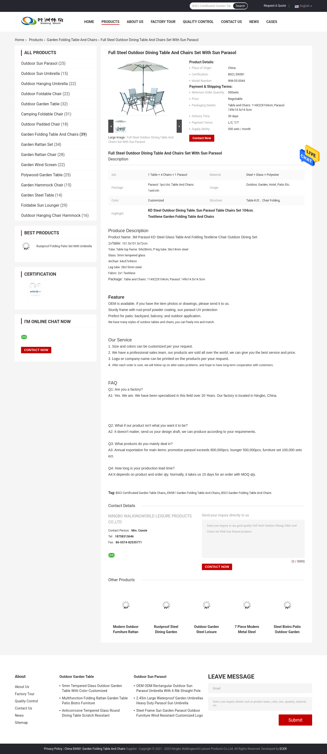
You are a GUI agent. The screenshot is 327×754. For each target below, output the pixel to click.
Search (240, 6)
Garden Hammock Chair (42, 185)
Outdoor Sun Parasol (39, 63)
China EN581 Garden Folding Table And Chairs (94, 749)
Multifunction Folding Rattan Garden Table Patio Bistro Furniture (95, 700)
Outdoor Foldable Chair (41, 93)
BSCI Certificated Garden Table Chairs (140, 493)
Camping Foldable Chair (42, 114)
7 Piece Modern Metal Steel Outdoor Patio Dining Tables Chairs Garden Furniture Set (247, 629)
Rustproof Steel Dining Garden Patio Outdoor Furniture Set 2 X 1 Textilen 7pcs (166, 629)
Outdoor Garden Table (40, 104)
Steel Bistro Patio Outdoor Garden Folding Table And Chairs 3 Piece (287, 629)
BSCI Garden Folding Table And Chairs (246, 493)
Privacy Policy (53, 749)
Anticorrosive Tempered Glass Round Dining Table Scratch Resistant (91, 713)
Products (110, 22)
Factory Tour (163, 22)
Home (89, 22)
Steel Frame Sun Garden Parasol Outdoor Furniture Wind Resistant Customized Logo (169, 713)
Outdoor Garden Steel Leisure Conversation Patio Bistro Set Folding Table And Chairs (206, 629)
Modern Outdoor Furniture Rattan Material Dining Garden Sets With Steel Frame (125, 629)
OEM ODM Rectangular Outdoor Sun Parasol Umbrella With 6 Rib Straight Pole (168, 688)
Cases (271, 22)
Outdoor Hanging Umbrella (44, 83)
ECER (283, 749)
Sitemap (21, 723)
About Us (135, 22)
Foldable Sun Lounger (40, 205)
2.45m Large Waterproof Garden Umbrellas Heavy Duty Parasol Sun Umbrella (169, 700)
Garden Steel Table (37, 195)
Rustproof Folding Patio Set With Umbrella (64, 246)
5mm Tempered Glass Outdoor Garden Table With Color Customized (92, 688)
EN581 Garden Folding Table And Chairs (193, 493)
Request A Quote (275, 5)
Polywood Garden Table (41, 175)
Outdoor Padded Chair (40, 124)
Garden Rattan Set (37, 144)
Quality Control (198, 22)
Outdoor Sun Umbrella (40, 73)
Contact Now (201, 138)
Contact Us (231, 22)
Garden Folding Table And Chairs (72, 40)
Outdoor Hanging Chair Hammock (51, 215)
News (254, 22)
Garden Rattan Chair (38, 154)
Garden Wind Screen (39, 164)
